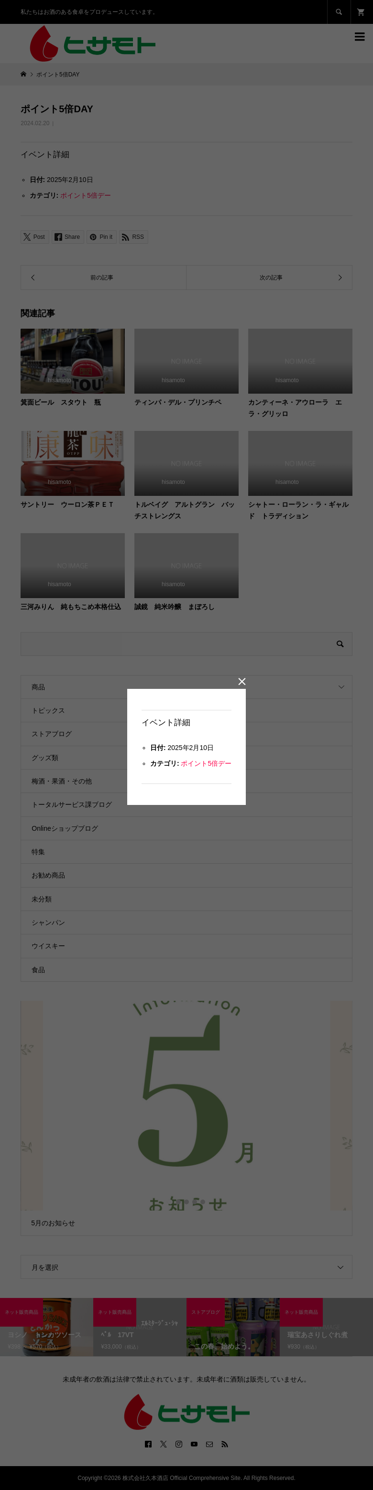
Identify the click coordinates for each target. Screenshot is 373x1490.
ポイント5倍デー (206, 763)
